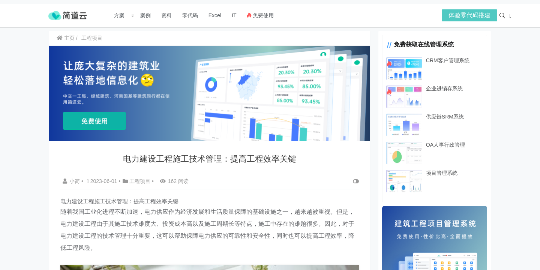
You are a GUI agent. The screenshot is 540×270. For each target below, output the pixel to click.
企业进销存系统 (444, 89)
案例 (145, 15)
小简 (72, 181)
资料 (166, 15)
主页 (66, 38)
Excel (214, 15)
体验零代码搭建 (469, 15)
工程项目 (91, 38)
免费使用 (260, 15)
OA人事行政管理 (445, 145)
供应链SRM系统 (445, 117)
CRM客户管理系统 (448, 60)
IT (234, 15)
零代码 (190, 15)
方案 (120, 15)
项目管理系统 (442, 173)
